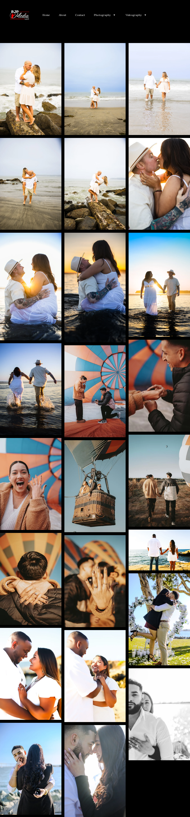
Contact (80, 15)
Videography (134, 15)
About (62, 15)
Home (46, 15)
